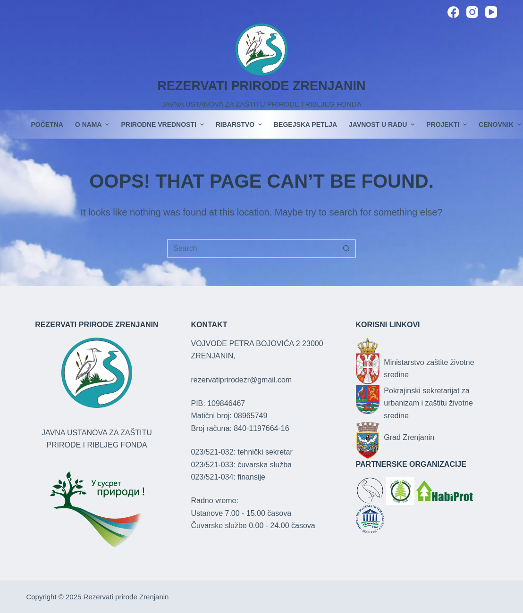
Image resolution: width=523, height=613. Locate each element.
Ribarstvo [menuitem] (240, 124)
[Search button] (346, 248)
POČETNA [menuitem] (47, 124)
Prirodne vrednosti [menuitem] (163, 124)
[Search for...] (252, 248)
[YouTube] (491, 12)
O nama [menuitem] (93, 124)
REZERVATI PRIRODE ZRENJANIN (261, 86)
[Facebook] (453, 12)
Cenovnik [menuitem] (500, 124)
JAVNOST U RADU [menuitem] (383, 124)
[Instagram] (472, 12)
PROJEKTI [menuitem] (447, 124)
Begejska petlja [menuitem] (305, 124)
